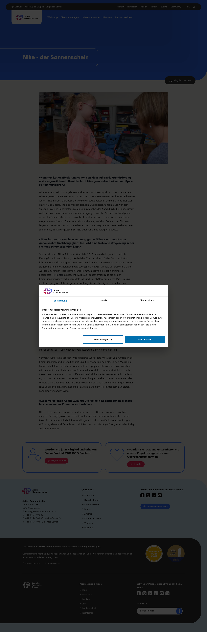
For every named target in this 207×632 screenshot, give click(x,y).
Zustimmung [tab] (60, 300)
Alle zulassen (145, 339)
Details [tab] (103, 300)
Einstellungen (103, 339)
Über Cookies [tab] (147, 300)
